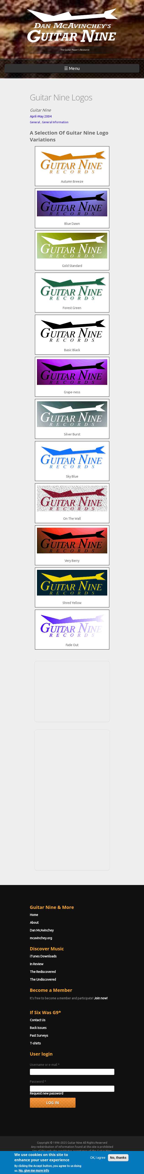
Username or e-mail (45, 1065)
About (34, 922)
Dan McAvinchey (42, 930)
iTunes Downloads (43, 956)
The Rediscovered (43, 972)
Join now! (100, 998)
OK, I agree (97, 1159)
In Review (36, 964)
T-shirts (35, 1043)
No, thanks (118, 1159)
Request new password (46, 1093)
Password (38, 1081)
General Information (55, 122)
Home (34, 915)
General (35, 122)
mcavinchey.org (41, 938)
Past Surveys (39, 1035)
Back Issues (38, 1028)
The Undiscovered (43, 979)
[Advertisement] (72, 690)
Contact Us (37, 1020)
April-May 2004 (41, 116)
